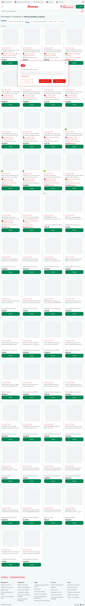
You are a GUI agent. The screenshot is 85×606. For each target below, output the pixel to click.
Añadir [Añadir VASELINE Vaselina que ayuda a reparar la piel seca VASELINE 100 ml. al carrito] (11, 63)
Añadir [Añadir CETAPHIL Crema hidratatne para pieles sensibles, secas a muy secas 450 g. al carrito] (32, 146)
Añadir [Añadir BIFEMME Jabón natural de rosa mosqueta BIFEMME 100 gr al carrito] (53, 314)
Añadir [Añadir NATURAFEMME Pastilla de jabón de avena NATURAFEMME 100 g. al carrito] (53, 439)
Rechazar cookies (45, 81)
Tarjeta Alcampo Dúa (57, 585)
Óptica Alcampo (72, 590)
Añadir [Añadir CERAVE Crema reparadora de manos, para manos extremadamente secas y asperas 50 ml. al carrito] (11, 314)
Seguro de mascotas (73, 597)
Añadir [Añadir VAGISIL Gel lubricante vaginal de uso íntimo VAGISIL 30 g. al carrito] (11, 397)
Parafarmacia (17, 16)
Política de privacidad (40, 594)
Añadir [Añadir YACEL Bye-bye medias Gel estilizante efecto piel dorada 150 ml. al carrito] (53, 146)
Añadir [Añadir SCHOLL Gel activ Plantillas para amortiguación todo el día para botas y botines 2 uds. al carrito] (32, 230)
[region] (43, 73)
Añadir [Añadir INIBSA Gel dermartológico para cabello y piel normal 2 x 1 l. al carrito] (74, 230)
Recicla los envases (73, 594)
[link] (17, 577)
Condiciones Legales (23, 592)
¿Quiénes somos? (6, 585)
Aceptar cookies (59, 81)
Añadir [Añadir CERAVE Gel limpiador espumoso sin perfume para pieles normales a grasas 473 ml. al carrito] (53, 272)
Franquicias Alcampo (74, 585)
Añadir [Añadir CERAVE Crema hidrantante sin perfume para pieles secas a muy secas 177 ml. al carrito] (11, 523)
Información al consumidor (42, 600)
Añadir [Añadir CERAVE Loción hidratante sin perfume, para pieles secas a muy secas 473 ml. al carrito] (11, 272)
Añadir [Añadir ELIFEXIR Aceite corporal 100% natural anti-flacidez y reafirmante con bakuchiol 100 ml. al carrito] (74, 188)
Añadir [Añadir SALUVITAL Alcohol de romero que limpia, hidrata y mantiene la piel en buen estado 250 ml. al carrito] (53, 104)
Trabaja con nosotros (7, 587)
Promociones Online (23, 590)
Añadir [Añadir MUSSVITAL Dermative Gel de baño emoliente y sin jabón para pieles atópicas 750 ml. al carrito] (11, 188)
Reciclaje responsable (74, 592)
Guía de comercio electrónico (22, 599)
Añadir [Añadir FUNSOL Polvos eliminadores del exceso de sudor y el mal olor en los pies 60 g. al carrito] (53, 523)
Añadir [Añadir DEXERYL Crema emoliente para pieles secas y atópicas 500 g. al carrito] (32, 355)
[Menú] (3, 7)
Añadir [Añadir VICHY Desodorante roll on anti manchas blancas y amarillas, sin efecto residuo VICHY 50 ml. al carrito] (53, 355)
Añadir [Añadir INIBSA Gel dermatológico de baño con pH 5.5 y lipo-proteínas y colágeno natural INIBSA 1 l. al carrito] (74, 272)
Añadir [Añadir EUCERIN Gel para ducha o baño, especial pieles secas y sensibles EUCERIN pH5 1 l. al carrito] (74, 355)
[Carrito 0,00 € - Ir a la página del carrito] (80, 7)
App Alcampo (5, 590)
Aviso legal (37, 589)
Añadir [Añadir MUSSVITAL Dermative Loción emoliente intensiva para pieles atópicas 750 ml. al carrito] (74, 146)
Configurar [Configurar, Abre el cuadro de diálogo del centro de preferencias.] (26, 81)
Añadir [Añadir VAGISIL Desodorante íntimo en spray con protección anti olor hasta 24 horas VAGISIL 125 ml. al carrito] (32, 314)
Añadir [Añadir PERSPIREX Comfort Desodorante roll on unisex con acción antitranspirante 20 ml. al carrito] (11, 481)
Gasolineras (54, 590)
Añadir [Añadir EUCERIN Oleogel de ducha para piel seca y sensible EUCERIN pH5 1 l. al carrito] (74, 481)
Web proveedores (73, 587)
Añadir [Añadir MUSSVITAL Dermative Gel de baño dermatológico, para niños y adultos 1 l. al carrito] (11, 355)
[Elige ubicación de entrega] (67, 7)
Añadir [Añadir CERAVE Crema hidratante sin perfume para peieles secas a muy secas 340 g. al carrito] (53, 481)
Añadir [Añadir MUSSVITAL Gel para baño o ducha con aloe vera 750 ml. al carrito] (32, 481)
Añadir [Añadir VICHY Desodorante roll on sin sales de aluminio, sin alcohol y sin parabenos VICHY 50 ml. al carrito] (32, 564)
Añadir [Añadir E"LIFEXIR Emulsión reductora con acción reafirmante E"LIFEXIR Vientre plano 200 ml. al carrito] (32, 439)
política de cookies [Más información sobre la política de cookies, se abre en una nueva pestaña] (25, 76)
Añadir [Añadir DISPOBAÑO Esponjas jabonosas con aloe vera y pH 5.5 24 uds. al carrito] (53, 230)
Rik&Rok (53, 587)
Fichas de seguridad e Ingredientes (40, 597)
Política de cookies (39, 591)
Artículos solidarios (56, 594)
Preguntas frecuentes (23, 587)
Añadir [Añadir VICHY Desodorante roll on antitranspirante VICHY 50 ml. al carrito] (74, 397)
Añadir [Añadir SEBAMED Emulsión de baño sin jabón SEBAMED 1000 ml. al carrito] (32, 523)
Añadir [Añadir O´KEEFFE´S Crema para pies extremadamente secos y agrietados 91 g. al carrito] (32, 188)
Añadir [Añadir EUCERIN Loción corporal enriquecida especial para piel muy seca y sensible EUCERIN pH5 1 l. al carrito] (11, 439)
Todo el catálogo (5, 16)
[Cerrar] (66, 63)
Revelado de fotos (56, 592)
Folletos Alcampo (22, 585)
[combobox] (41, 11)
